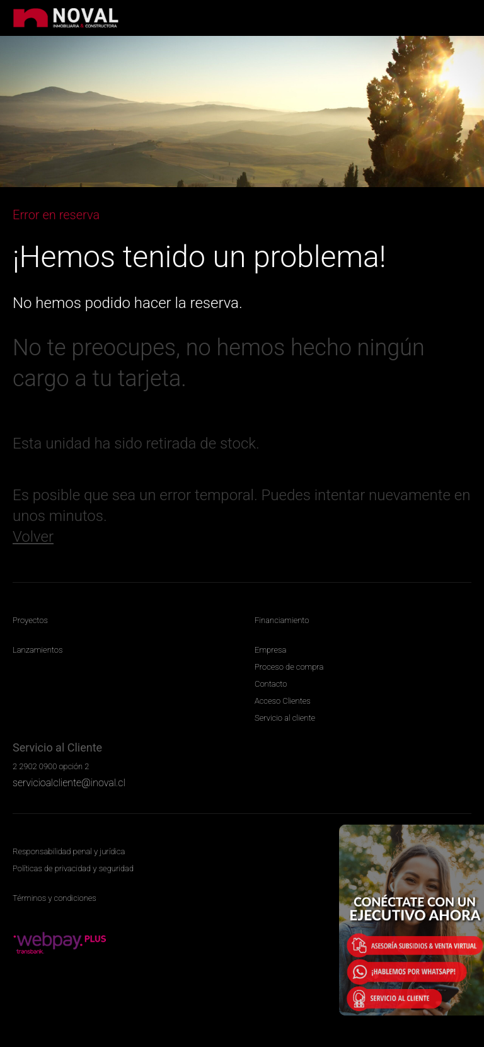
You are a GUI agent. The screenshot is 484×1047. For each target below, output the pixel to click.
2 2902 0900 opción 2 (51, 766)
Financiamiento (282, 620)
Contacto (271, 684)
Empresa (270, 650)
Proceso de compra (289, 667)
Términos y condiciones (54, 898)
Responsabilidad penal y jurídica (69, 851)
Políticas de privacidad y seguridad (73, 868)
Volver (33, 537)
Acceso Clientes (283, 701)
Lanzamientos (37, 650)
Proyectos (30, 620)
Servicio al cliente (285, 718)
